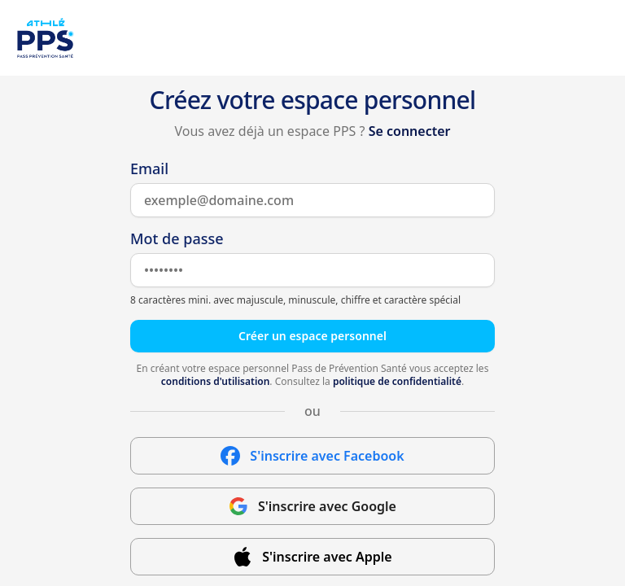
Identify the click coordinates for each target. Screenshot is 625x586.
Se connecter (410, 131)
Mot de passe (177, 238)
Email (149, 168)
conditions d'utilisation (215, 381)
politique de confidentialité (397, 381)
